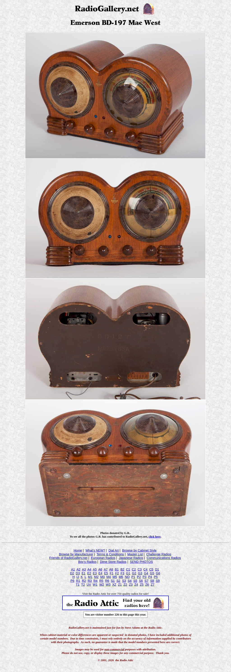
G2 (134, 573)
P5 (156, 577)
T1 (77, 584)
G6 (158, 573)
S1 (113, 581)
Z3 (130, 584)
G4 (146, 573)
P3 (144, 577)
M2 (96, 577)
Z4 (136, 584)
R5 (101, 581)
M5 (115, 577)
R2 (84, 581)
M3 (102, 577)
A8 (111, 569)
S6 (141, 581)
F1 (111, 573)
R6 (107, 581)
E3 (95, 573)
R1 (78, 581)
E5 (106, 573)
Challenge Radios (158, 554)
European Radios (103, 558)
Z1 (120, 584)
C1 (128, 569)
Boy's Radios (87, 562)
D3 (78, 573)
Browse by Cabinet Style (139, 550)
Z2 (125, 584)
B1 (117, 569)
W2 (101, 584)
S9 (158, 581)
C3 (140, 569)
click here (155, 536)
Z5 (141, 584)
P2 (139, 577)
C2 (134, 569)
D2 (72, 573)
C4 (145, 569)
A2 (78, 569)
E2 (89, 573)
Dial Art (114, 550)
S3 (124, 581)
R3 (90, 581)
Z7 (152, 584)
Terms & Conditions (110, 554)
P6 (72, 581)
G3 (140, 573)
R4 (95, 581)
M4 (108, 577)
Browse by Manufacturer (76, 554)
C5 (151, 569)
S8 (152, 581)
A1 (73, 569)
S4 (130, 581)
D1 (157, 569)
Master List (135, 554)
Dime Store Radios (113, 562)
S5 (135, 581)
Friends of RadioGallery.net (68, 558)
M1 (90, 577)
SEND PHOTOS (141, 562)
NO (127, 577)
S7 (146, 581)
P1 (133, 577)
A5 (95, 569)
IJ (77, 577)
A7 (106, 569)
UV (89, 584)
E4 (100, 573)
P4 (150, 577)
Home (78, 550)
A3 (84, 569)
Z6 (147, 584)
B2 (122, 569)
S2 (118, 581)
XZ (114, 584)
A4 (89, 569)
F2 (117, 573)
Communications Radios (164, 558)
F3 (122, 573)
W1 (95, 584)
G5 (152, 573)
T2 (83, 584)
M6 (121, 577)
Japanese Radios (131, 558)
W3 (108, 584)
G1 (128, 573)
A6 (100, 569)
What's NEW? (95, 550)
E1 (83, 573)
